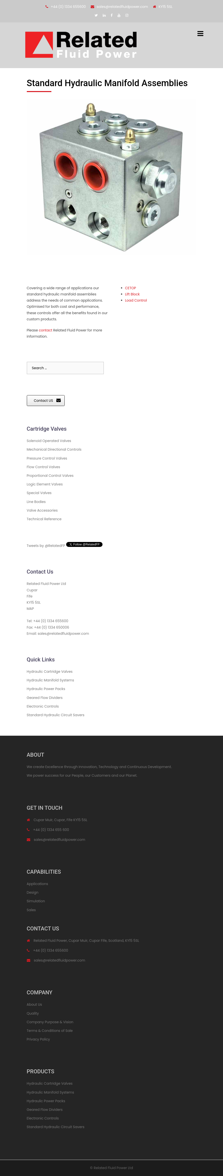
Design (33, 892)
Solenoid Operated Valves (49, 440)
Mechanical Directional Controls (54, 449)
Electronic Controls (43, 706)
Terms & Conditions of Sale (50, 1030)
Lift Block (132, 294)
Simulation (36, 901)
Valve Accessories (42, 510)
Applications (37, 883)
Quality (33, 1013)
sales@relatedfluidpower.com (122, 6)
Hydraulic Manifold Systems (50, 680)
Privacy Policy (38, 1039)
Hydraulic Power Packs (46, 688)
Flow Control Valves (43, 466)
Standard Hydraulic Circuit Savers (56, 715)
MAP (30, 608)
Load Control (136, 300)
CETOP (130, 288)
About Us (34, 1004)
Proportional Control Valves (50, 475)
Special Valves (39, 492)
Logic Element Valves (45, 484)
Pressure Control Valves (47, 458)
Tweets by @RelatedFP (46, 545)
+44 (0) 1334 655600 (68, 6)
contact (45, 330)
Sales (31, 909)
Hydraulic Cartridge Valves (50, 671)
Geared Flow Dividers (45, 697)
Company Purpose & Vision (50, 1022)
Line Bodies (36, 501)
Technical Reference (44, 519)
